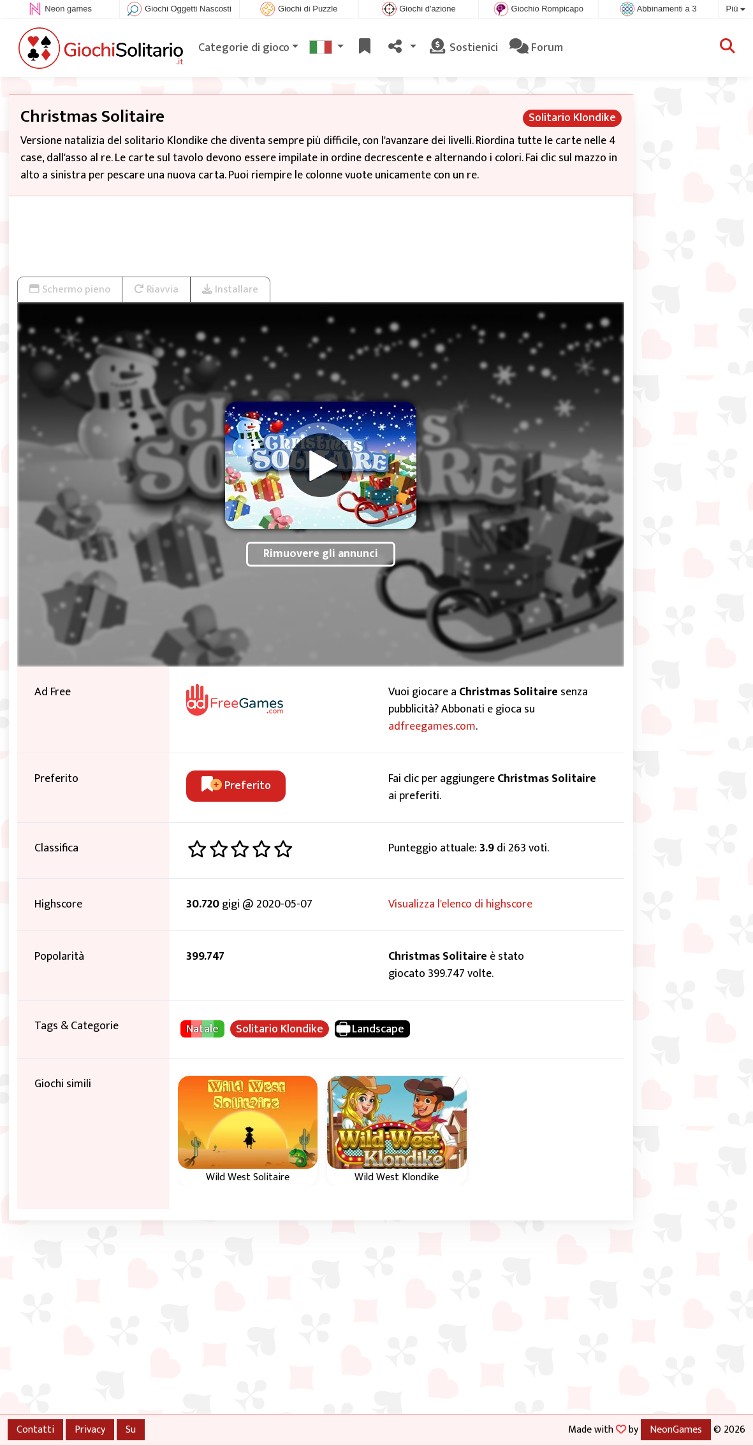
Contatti (35, 1429)
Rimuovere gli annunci (320, 553)
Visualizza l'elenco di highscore (460, 904)
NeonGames (676, 1429)
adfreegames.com (432, 726)
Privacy (90, 1429)
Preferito (236, 785)
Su (131, 1429)
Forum (536, 47)
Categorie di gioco (243, 47)
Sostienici (463, 47)
